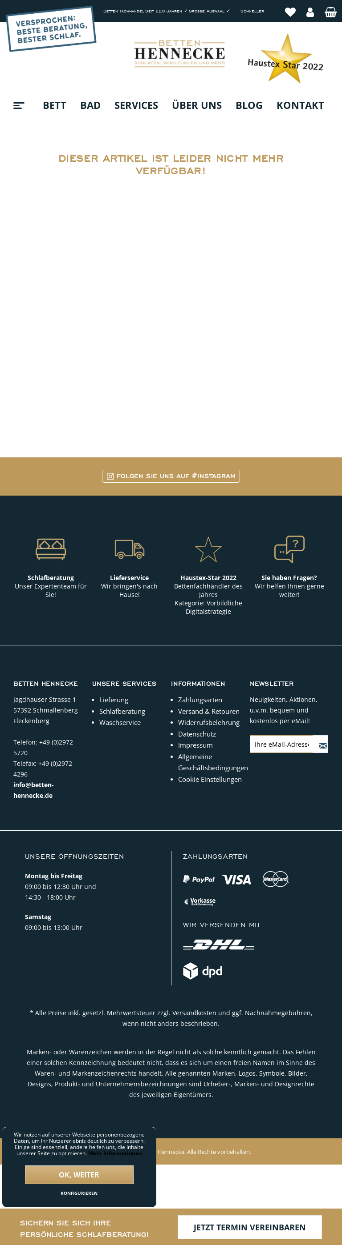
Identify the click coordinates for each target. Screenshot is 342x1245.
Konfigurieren (79, 1193)
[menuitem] (290, 7)
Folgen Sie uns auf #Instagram (171, 476)
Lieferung (113, 699)
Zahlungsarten (200, 699)
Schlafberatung (122, 711)
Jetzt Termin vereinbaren (250, 1227)
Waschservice (120, 722)
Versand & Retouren (209, 711)
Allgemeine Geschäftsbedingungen (211, 762)
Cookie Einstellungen (210, 779)
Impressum (195, 745)
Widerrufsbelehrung (209, 722)
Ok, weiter (79, 1175)
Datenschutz (197, 733)
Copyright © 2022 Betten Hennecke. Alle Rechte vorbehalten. (171, 1152)
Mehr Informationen (115, 1153)
